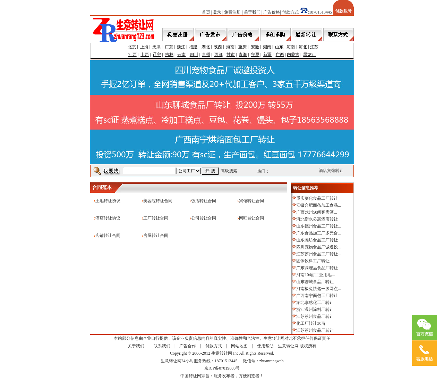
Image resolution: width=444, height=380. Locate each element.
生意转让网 (288, 346)
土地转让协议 (107, 200)
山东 (279, 46)
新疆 (267, 54)
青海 (243, 54)
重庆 (242, 46)
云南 (181, 54)
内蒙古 (293, 54)
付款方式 (290, 12)
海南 (230, 46)
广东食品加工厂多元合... (318, 233)
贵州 (206, 54)
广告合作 (187, 346)
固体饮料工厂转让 (313, 260)
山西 (144, 54)
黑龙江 (309, 54)
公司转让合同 (203, 218)
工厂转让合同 (155, 218)
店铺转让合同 (107, 235)
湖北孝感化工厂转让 (315, 302)
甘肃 (231, 54)
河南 (291, 46)
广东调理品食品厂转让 (317, 267)
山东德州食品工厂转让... (318, 226)
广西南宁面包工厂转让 (317, 295)
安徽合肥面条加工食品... (318, 205)
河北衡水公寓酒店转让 (317, 219)
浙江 (181, 46)
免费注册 (232, 12)
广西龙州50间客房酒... (316, 212)
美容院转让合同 (157, 200)
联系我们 (162, 346)
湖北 (206, 46)
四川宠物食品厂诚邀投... (318, 247)
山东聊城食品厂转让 (315, 281)
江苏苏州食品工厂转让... (318, 253)
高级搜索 (229, 170)
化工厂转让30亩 (310, 323)
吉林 (169, 54)
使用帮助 (265, 346)
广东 (169, 46)
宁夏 (255, 54)
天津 (156, 46)
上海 (144, 46)
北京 (132, 46)
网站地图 (239, 346)
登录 (217, 12)
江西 (132, 54)
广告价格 (271, 12)
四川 (194, 54)
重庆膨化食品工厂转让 (317, 198)
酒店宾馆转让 (332, 170)
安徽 (255, 46)
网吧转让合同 (251, 218)
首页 (206, 12)
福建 (193, 46)
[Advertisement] (216, 179)
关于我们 (252, 12)
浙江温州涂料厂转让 (315, 309)
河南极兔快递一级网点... (318, 288)
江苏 (314, 46)
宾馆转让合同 (251, 200)
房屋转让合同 (155, 235)
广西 (280, 54)
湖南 (267, 46)
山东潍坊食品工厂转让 (317, 240)
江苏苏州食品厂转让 (315, 316)
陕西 (218, 46)
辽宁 (157, 54)
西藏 (218, 54)
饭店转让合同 (203, 200)
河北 (303, 46)
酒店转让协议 (107, 218)
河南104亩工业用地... (315, 274)
